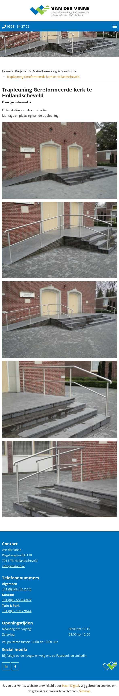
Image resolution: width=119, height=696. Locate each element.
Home (6, 71)
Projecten (21, 71)
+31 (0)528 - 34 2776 (16, 589)
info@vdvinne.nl (13, 566)
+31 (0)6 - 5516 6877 (16, 600)
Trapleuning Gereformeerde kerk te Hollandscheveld (43, 77)
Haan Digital (70, 686)
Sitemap (85, 691)
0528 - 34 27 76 (15, 26)
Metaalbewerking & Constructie (54, 71)
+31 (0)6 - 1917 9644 (16, 611)
